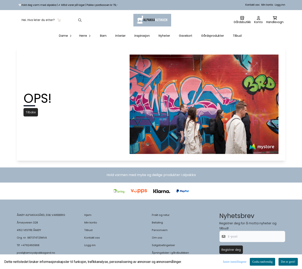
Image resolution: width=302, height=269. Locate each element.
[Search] (79, 20)
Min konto (267, 5)
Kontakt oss (252, 5)
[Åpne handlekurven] (274, 20)
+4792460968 (30, 245)
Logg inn (280, 5)
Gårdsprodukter (212, 36)
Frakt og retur (161, 215)
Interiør (120, 36)
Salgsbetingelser (163, 245)
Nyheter (164, 36)
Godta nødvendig (262, 261)
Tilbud (237, 36)
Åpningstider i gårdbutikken (170, 253)
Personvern (160, 230)
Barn (103, 36)
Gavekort (185, 36)
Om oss (157, 237)
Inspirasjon (142, 36)
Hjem (87, 215)
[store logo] (152, 20)
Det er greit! (288, 261)
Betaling (157, 222)
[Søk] (51, 20)
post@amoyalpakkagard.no (36, 253)
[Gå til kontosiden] (242, 20)
